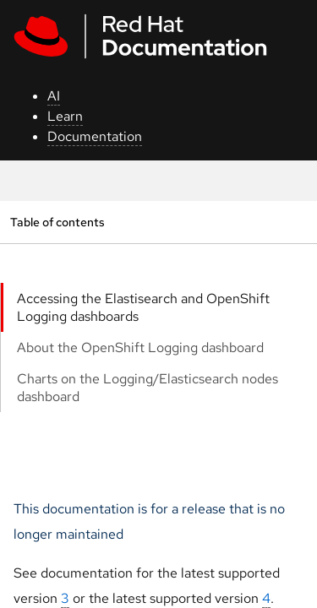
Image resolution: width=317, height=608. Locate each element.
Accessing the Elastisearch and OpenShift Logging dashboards (143, 307)
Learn (65, 116)
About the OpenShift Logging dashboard (140, 347)
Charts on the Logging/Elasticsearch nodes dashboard (147, 387)
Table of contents (57, 222)
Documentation (94, 136)
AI (53, 96)
